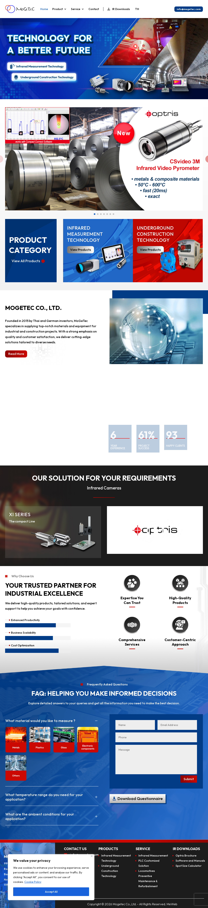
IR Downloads (118, 9)
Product (57, 9)
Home (44, 9)
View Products (150, 250)
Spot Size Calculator (189, 866)
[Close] (92, 856)
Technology (108, 860)
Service (75, 9)
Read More (16, 354)
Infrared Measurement (116, 855)
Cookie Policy (32, 882)
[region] (51, 877)
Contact (93, 9)
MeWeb (172, 904)
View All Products (26, 261)
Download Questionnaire (140, 798)
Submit (189, 779)
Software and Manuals (190, 860)
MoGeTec (81, 321)
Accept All (51, 891)
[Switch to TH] (136, 9)
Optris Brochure (186, 855)
